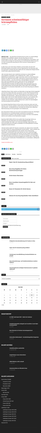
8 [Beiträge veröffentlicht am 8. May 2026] (26, 295)
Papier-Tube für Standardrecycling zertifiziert (21, 162)
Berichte (6, 392)
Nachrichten (4, 17)
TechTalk (4, 394)
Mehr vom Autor (15, 158)
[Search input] (19, 209)
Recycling (13, 154)
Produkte (8, 17)
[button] (39, 2)
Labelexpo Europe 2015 (9, 420)
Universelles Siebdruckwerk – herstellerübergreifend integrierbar (24, 337)
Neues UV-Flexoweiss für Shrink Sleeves (20, 189)
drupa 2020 (6, 403)
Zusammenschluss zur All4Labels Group (18, 368)
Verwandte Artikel (6, 158)
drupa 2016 (7, 405)
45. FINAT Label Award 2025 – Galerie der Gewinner (21, 317)
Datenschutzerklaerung (15, 225)
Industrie (3, 165)
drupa (4, 396)
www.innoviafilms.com (7, 142)
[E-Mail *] (10, 223)
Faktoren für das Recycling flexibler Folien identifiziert (23, 195)
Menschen (6, 386)
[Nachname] (10, 221)
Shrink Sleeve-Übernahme (16, 175)
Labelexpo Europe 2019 (9, 416)
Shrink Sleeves (7, 154)
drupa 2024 (7, 399)
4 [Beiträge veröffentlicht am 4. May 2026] (4, 295)
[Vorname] (10, 218)
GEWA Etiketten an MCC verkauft (17, 361)
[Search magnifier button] (38, 209)
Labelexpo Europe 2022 (9, 414)
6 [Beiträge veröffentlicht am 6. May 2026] (15, 295)
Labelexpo (5, 407)
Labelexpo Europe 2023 (9, 412)
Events (4, 390)
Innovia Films (19, 154)
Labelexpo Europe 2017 (9, 418)
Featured (4, 422)
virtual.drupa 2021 (8, 401)
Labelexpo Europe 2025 (9, 409)
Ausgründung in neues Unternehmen (18, 354)
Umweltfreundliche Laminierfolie (17, 348)
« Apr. (2, 305)
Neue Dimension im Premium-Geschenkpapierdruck (21, 330)
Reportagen (5, 388)
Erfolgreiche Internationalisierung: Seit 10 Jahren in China (22, 241)
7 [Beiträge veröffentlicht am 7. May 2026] (21, 295)
